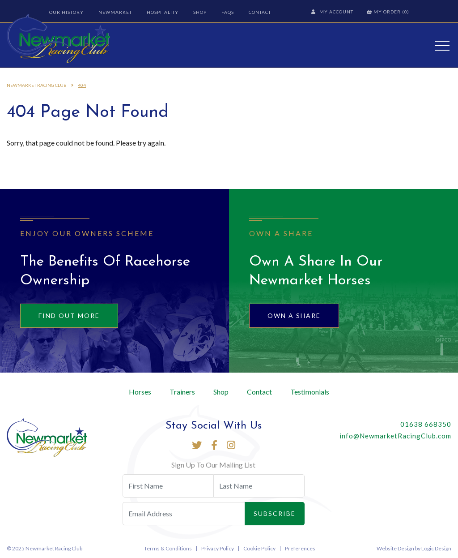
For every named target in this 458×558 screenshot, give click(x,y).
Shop (200, 12)
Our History (66, 12)
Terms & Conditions (168, 548)
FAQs (227, 12)
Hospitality (162, 12)
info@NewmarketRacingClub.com (395, 436)
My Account (332, 11)
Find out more (69, 315)
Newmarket (115, 12)
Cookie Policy (259, 548)
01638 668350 (425, 424)
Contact (260, 12)
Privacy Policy (217, 548)
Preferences (300, 548)
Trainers (182, 391)
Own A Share (294, 315)
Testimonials (309, 391)
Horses (140, 391)
